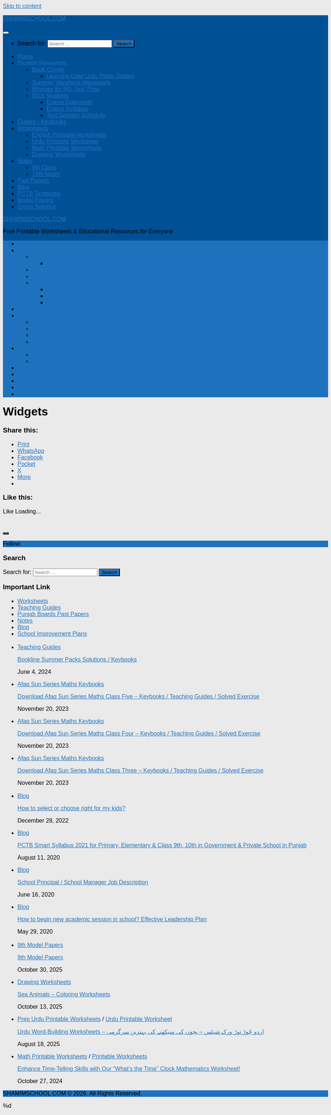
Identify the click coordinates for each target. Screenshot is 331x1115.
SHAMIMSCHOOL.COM (34, 18)
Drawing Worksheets (58, 154)
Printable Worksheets (119, 1056)
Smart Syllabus (37, 207)
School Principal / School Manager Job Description (82, 882)
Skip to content (22, 6)
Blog (23, 187)
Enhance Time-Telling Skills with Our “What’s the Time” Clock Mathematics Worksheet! (128, 1069)
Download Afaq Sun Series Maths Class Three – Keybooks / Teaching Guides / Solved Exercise (140, 770)
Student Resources (42, 63)
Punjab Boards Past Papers (53, 614)
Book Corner (48, 69)
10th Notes (46, 174)
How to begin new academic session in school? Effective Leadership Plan (112, 919)
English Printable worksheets (69, 135)
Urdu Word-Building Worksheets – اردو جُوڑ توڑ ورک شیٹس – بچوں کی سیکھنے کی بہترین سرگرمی (140, 1032)
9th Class (44, 167)
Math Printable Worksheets (67, 148)
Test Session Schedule (76, 115)
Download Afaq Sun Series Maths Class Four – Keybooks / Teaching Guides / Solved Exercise (139, 733)
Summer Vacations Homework (71, 82)
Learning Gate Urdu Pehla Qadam (91, 76)
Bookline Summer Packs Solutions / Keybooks (77, 659)
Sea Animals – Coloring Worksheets (63, 994)
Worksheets (32, 128)
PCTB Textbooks (39, 193)
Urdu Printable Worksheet (65, 141)
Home (25, 56)
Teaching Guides (39, 607)
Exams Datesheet (69, 102)
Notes (25, 161)
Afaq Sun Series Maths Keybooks (60, 684)
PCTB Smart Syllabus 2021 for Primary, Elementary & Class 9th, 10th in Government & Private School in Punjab (162, 845)
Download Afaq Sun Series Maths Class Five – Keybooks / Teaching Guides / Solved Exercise (138, 696)
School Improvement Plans (52, 634)
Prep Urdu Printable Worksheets (59, 1019)
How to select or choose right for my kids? (71, 808)
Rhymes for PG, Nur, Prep (66, 89)
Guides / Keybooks (41, 122)
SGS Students (50, 96)
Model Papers (35, 200)
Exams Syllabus (67, 109)
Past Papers (33, 180)
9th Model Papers (40, 945)
